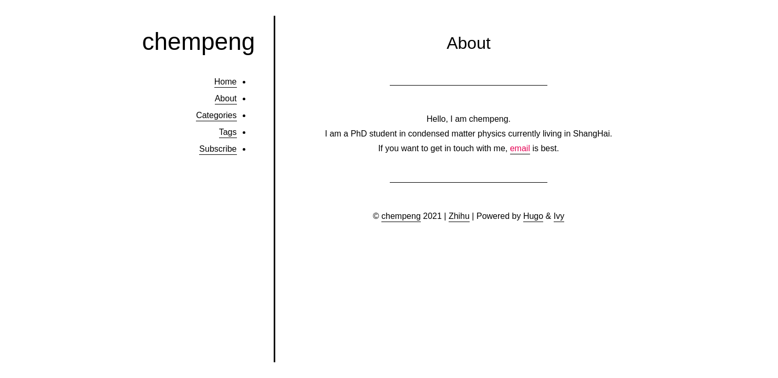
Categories (216, 115)
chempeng (198, 41)
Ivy (559, 216)
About (226, 98)
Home (225, 81)
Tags (228, 132)
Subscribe (217, 148)
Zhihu (459, 216)
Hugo (533, 216)
